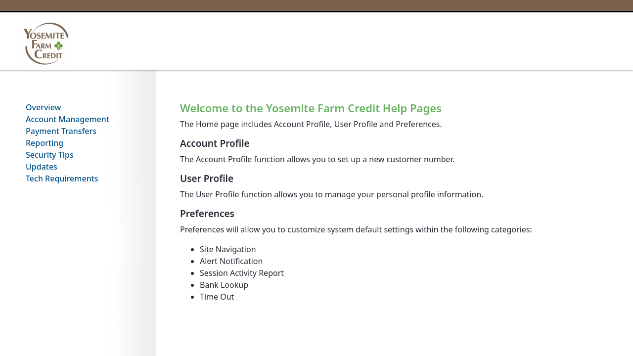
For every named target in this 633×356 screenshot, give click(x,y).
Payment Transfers (61, 131)
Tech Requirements (62, 178)
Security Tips (50, 154)
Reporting (44, 142)
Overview (43, 107)
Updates (41, 166)
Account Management (67, 119)
